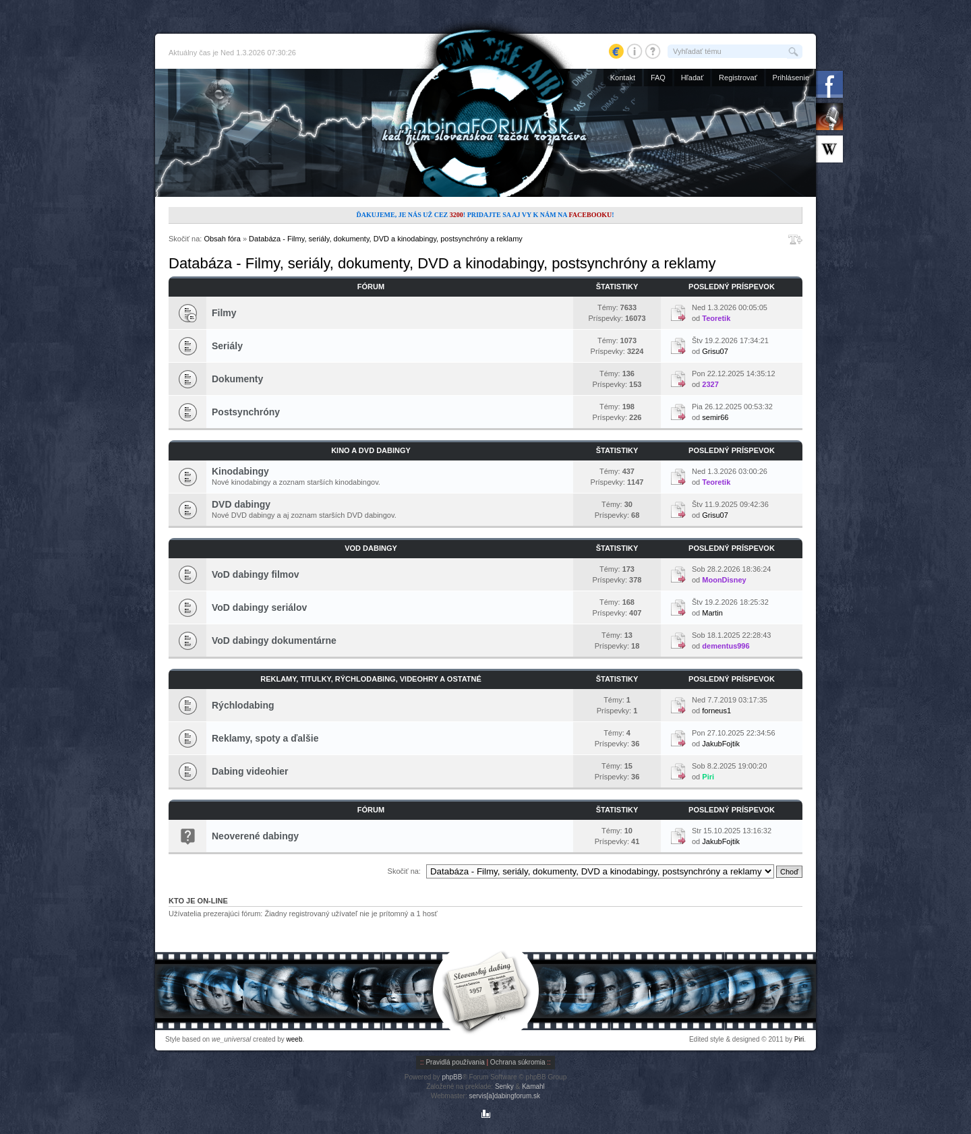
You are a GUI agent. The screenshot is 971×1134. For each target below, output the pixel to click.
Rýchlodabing (243, 705)
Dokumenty (237, 379)
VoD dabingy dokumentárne (274, 640)
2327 (710, 384)
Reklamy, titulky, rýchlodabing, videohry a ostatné (370, 679)
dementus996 (725, 646)
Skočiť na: (404, 871)
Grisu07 (715, 351)
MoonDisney (724, 580)
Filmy (224, 312)
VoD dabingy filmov (255, 574)
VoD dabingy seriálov (259, 607)
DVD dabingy (241, 504)
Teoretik (716, 318)
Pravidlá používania (454, 1062)
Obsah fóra (222, 239)
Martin (712, 613)
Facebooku (590, 214)
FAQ (658, 77)
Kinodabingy (240, 471)
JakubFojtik (721, 744)
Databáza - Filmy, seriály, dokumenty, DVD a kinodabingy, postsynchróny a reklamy (386, 239)
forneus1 (716, 711)
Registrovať (738, 77)
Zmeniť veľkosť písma (795, 239)
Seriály (227, 345)
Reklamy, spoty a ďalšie (265, 738)
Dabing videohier (250, 771)
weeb (295, 1039)
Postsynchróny (246, 412)
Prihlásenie (791, 77)
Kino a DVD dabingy (371, 450)
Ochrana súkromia (518, 1062)
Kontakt (622, 77)
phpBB (452, 1077)
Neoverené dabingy (255, 836)
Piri (708, 777)
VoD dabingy (371, 548)
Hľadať (692, 77)
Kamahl (533, 1086)
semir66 (715, 417)
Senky (504, 1086)
